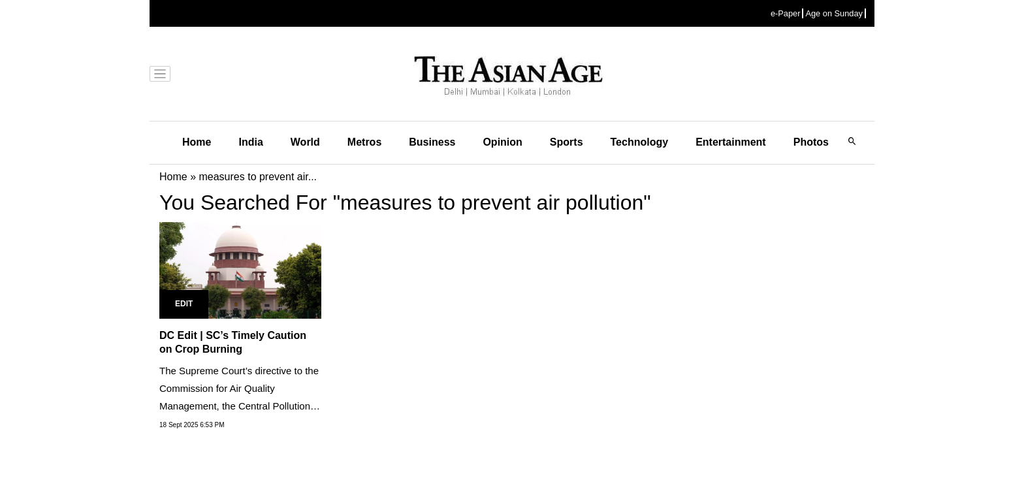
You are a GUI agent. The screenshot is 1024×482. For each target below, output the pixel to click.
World (305, 142)
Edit (184, 303)
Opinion (502, 142)
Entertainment (731, 142)
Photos (811, 142)
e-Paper (786, 13)
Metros (364, 142)
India (250, 142)
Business (432, 142)
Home (196, 142)
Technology (640, 142)
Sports (566, 142)
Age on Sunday (834, 13)
